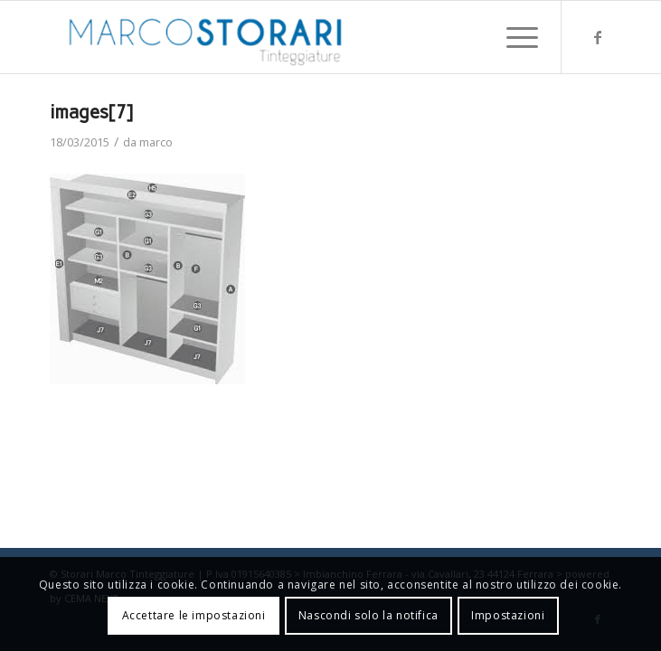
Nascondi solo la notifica (368, 615)
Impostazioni (507, 615)
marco (156, 142)
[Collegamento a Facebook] (597, 37)
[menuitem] (513, 37)
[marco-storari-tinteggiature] (274, 37)
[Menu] (513, 37)
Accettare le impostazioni (194, 615)
